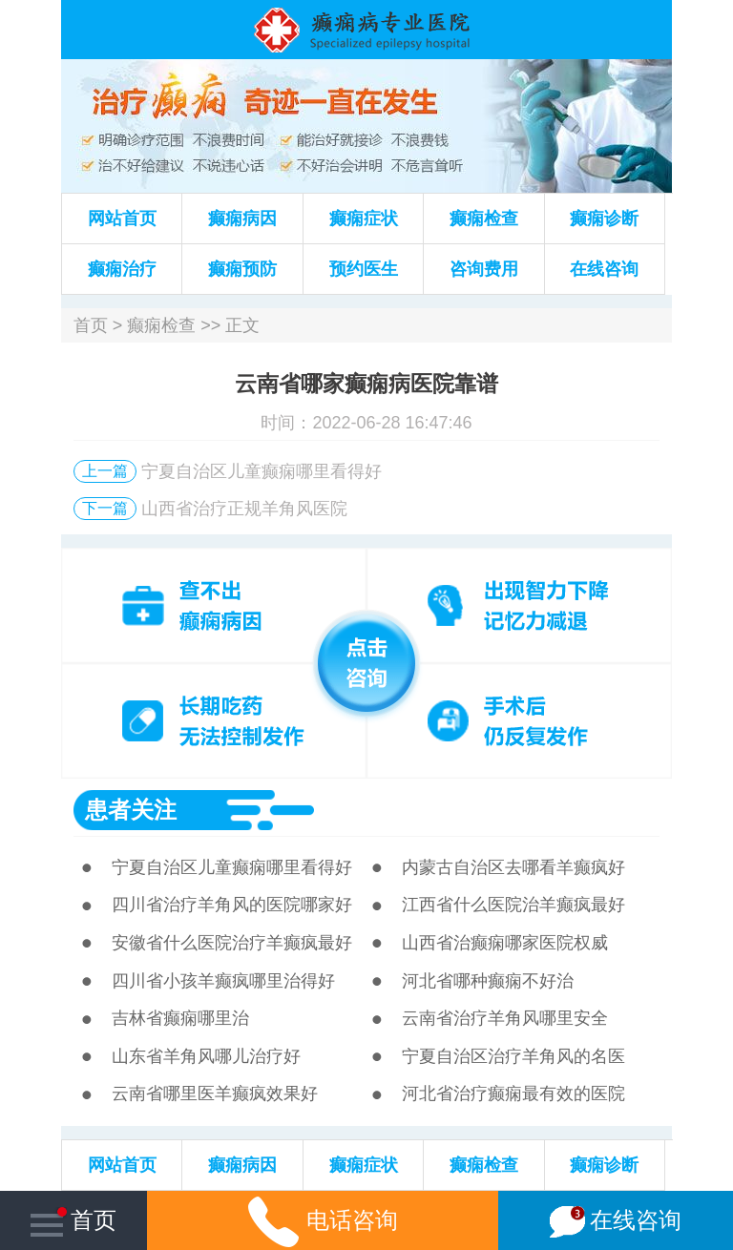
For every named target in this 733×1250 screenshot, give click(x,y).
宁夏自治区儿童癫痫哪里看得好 (261, 471)
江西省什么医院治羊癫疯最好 (513, 904)
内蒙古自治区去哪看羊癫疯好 (513, 867)
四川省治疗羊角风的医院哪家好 (232, 904)
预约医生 (363, 269)
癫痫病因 (242, 218)
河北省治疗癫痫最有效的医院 (513, 1093)
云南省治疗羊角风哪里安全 (505, 1018)
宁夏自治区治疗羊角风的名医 (513, 1056)
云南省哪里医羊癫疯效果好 (215, 1093)
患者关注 (131, 810)
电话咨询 (323, 1220)
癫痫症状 (363, 218)
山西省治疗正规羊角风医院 (244, 508)
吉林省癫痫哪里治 (180, 1018)
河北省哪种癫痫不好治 (488, 980)
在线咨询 (604, 269)
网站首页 (122, 218)
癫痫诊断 (604, 218)
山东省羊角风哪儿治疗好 (206, 1056)
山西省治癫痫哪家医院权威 (505, 942)
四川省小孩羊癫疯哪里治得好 (223, 980)
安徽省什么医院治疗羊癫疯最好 (232, 942)
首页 (90, 325)
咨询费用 (484, 269)
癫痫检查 (484, 218)
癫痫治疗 (122, 269)
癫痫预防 (242, 269)
